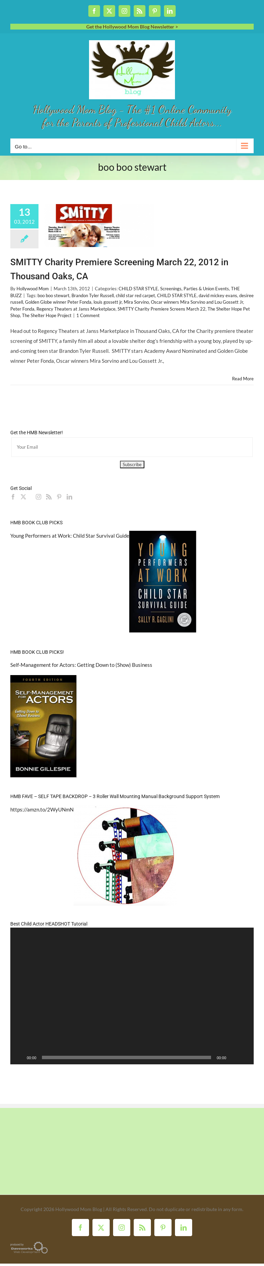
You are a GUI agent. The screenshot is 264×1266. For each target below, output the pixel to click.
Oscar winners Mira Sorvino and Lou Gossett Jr (197, 302)
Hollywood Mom (32, 288)
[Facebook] (13, 497)
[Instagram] (38, 497)
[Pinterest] (59, 497)
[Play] (19, 1057)
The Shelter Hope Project (47, 315)
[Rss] (49, 497)
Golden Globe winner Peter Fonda (58, 302)
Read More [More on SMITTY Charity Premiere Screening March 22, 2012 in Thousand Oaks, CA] (243, 378)
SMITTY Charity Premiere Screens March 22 (162, 309)
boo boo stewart (53, 295)
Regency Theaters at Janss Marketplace (76, 309)
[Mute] (233, 1057)
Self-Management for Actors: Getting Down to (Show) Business (81, 665)
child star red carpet (135, 295)
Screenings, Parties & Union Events (194, 288)
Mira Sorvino (136, 302)
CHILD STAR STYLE (138, 288)
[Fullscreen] (244, 1057)
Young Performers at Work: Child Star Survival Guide (69, 536)
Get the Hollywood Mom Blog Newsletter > (132, 27)
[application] (132, 996)
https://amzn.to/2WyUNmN (42, 809)
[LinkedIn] (69, 497)
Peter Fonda (22, 309)
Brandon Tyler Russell (93, 295)
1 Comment (88, 315)
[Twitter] (23, 497)
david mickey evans (218, 295)
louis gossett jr (108, 302)
